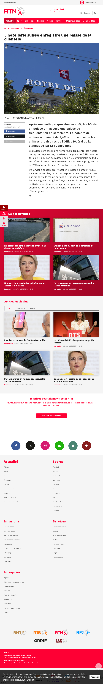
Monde (6, 476)
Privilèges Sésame (59, 535)
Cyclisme (56, 484)
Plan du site (32, 657)
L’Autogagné (8, 553)
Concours (7, 561)
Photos (40, 21)
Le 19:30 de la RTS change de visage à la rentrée (73, 341)
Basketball (56, 476)
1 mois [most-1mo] (32, 308)
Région (6, 467)
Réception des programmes (14, 582)
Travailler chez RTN (10, 595)
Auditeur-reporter (88, 2)
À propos (7, 578)
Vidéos (50, 21)
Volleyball (56, 480)
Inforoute (56, 548)
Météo (55, 540)
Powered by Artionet (11, 663)
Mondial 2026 (89, 21)
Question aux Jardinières (12, 548)
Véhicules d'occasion (60, 527)
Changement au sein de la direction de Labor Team (73, 247)
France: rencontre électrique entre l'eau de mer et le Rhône (25, 247)
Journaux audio (9, 489)
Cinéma (55, 531)
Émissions (29, 21)
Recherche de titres (11, 535)
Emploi (55, 553)
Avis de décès (58, 557)
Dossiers (7, 493)
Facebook (15, 445)
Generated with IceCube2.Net (29, 663)
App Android (86, 445)
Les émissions (9, 527)
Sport (19, 21)
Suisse (6, 471)
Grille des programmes (12, 540)
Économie (28, 28)
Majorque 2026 (73, 21)
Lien (9, 141)
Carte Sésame (9, 586)
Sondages (7, 557)
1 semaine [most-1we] (21, 308)
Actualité (10, 21)
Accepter (95, 677)
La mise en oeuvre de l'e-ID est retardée (24, 340)
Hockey (55, 471)
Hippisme (56, 493)
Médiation (7, 604)
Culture (6, 484)
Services (60, 21)
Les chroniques (9, 531)
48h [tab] (9, 308)
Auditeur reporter (10, 497)
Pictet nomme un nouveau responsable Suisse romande (73, 284)
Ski (54, 489)
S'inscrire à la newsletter (51, 415)
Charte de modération (12, 608)
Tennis (55, 497)
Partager (10, 131)
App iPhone (73, 445)
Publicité (7, 591)
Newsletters (59, 445)
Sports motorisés (59, 502)
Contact (6, 612)
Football (56, 467)
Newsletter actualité (11, 502)
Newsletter (8, 617)
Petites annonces (59, 544)
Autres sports (57, 506)
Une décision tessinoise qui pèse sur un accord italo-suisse (24, 284)
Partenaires (8, 599)
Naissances (8, 544)
